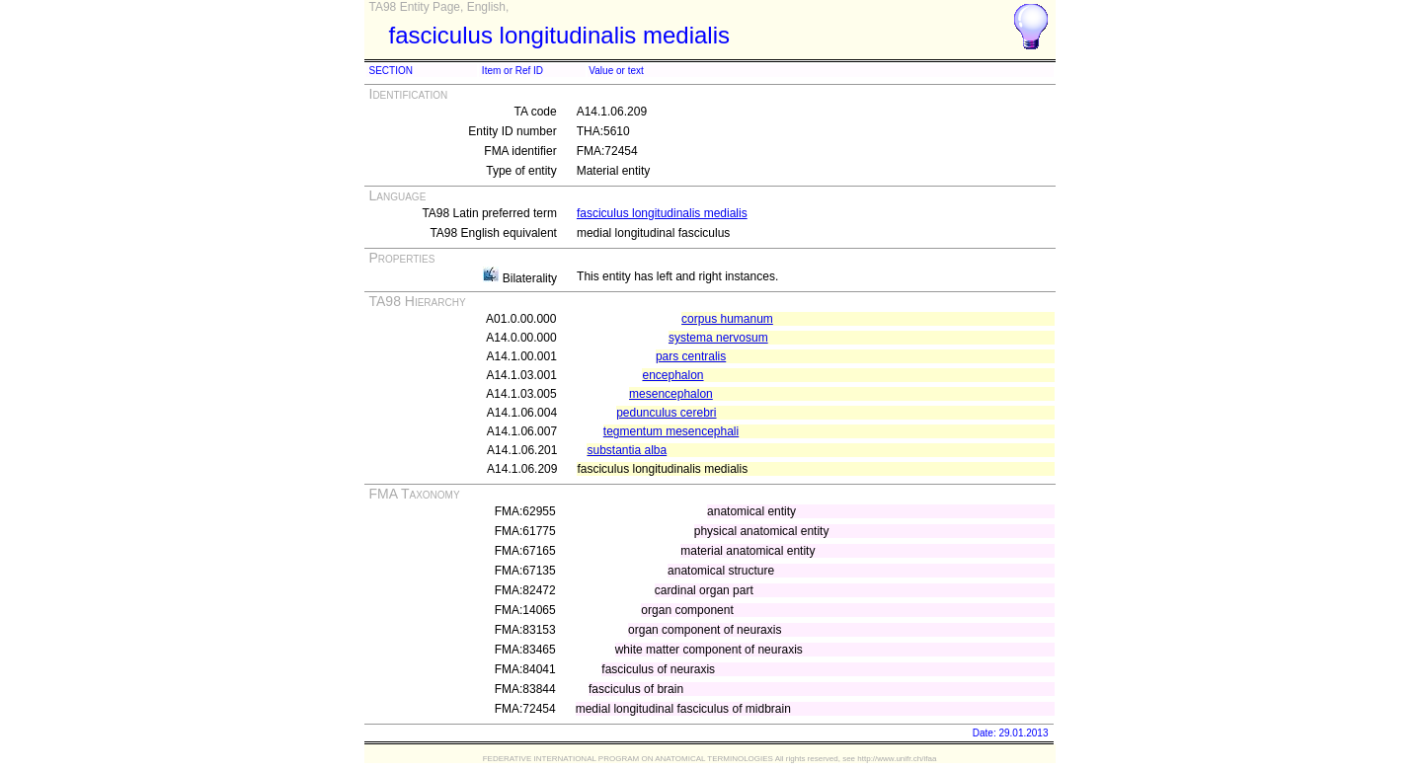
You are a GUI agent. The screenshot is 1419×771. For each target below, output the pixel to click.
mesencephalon (671, 394)
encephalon (672, 375)
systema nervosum (718, 338)
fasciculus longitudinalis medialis (662, 213)
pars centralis (691, 356)
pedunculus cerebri (666, 413)
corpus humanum (727, 319)
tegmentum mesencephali (671, 431)
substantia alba (627, 450)
